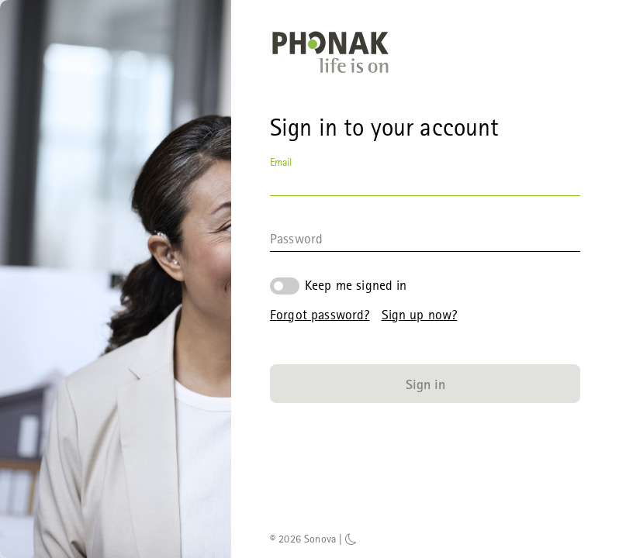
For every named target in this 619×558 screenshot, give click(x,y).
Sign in (425, 383)
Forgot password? (319, 314)
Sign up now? (420, 314)
